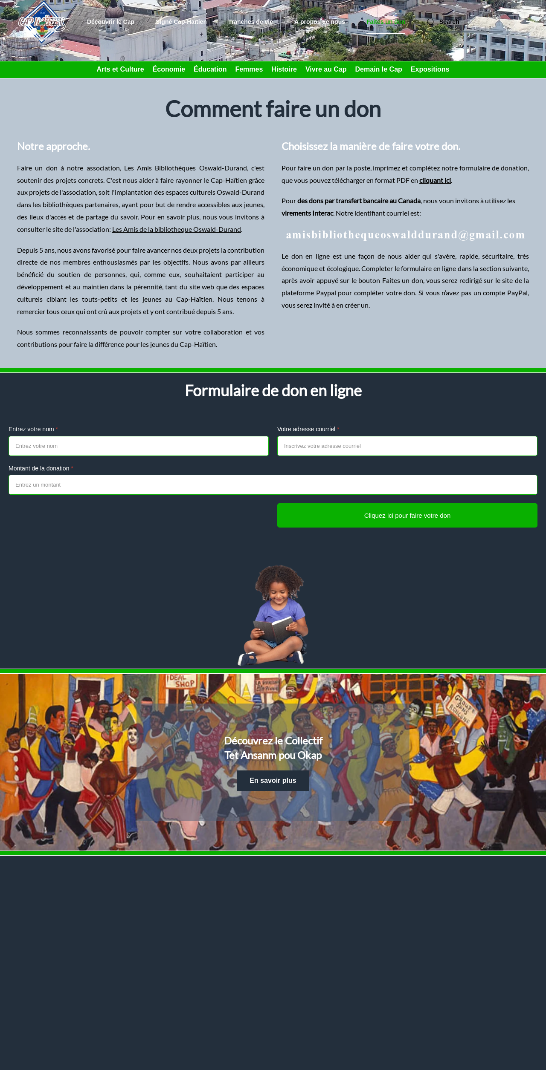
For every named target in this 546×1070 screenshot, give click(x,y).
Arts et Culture (120, 69)
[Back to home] (42, 22)
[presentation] (73, 519)
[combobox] (465, 22)
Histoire (284, 69)
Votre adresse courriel (308, 429)
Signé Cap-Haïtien (181, 21)
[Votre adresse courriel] (407, 446)
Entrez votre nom (33, 429)
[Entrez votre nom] (139, 446)
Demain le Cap (378, 69)
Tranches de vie (250, 21)
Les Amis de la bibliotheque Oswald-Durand (176, 229)
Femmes (249, 69)
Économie (169, 69)
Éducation (210, 69)
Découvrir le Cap (110, 21)
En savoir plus (273, 780)
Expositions (430, 69)
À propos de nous (319, 21)
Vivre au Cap (326, 69)
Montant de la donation (41, 468)
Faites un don (385, 21)
